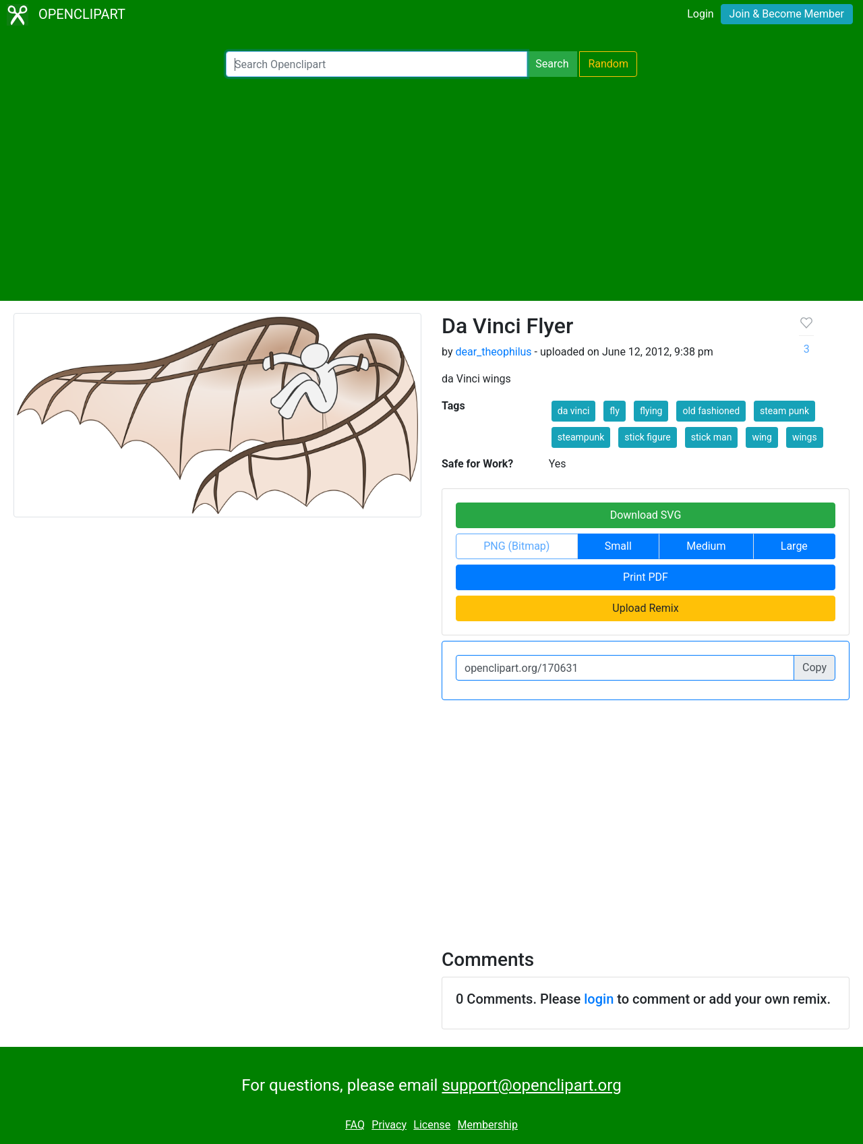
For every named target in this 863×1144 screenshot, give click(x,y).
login (599, 999)
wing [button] (762, 437)
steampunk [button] (581, 437)
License (431, 1124)
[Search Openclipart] (376, 64)
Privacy (389, 1124)
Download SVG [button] (646, 515)
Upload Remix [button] (645, 608)
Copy (814, 667)
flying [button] (651, 410)
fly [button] (614, 410)
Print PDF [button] (645, 577)
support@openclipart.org (531, 1085)
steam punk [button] (784, 410)
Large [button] (794, 546)
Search (551, 63)
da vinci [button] (574, 410)
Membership (488, 1124)
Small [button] (618, 546)
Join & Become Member (787, 13)
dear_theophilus (493, 351)
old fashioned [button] (711, 410)
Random (608, 63)
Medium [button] (705, 546)
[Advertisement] (431, 188)
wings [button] (804, 437)
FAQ (355, 1124)
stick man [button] (711, 437)
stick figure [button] (647, 437)
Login (700, 13)
